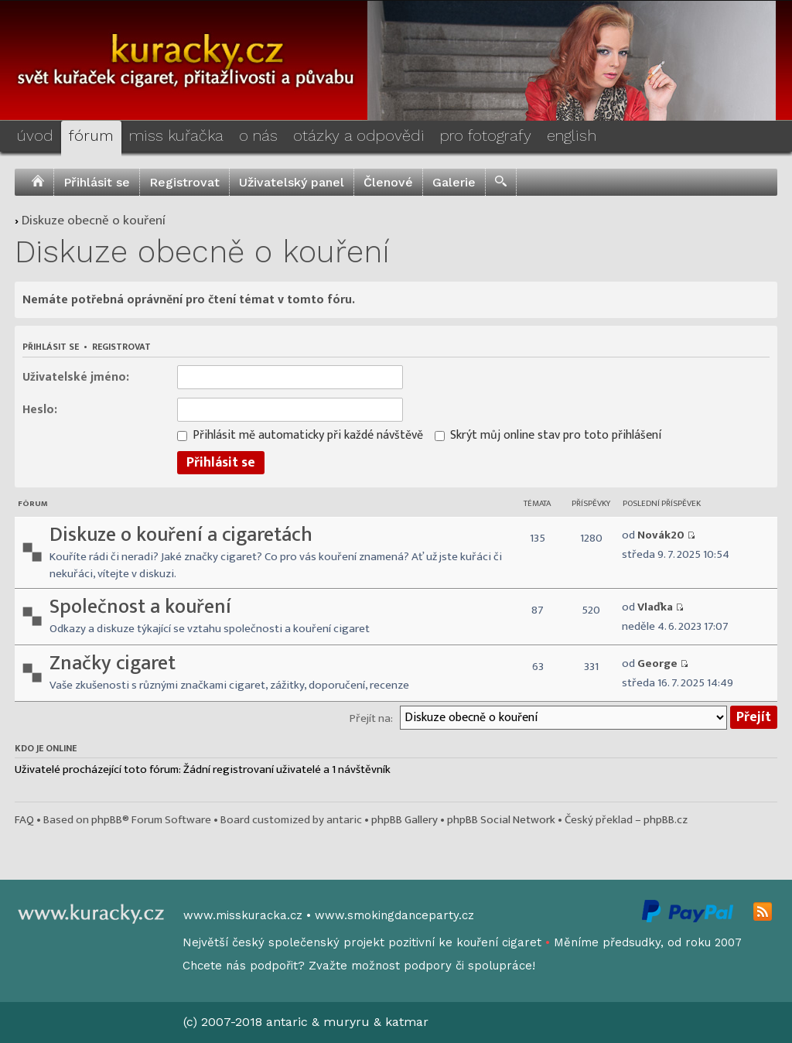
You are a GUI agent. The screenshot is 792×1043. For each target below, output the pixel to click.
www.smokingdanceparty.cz (394, 915)
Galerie (454, 182)
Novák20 (660, 535)
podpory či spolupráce (468, 966)
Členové (388, 182)
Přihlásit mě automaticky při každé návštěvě (300, 434)
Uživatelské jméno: (75, 376)
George (657, 663)
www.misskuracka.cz (242, 915)
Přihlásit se (96, 182)
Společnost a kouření (140, 607)
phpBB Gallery (404, 819)
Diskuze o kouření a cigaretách (181, 535)
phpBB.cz (666, 819)
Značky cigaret (113, 663)
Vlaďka (655, 607)
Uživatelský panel (291, 182)
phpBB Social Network (501, 819)
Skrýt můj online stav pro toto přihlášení (548, 434)
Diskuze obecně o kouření (94, 220)
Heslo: (39, 409)
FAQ (24, 819)
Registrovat (184, 182)
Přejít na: (371, 718)
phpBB (106, 819)
